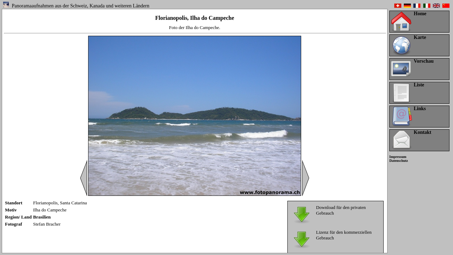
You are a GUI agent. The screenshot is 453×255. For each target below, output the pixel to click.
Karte (420, 37)
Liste (419, 84)
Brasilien (42, 217)
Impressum (397, 157)
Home (420, 13)
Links (420, 108)
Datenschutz (398, 161)
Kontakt (422, 132)
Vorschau (424, 61)
